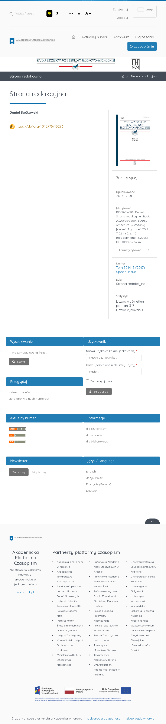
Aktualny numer (94, 36)
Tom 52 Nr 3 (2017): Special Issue (131, 269)
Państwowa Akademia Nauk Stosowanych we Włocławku (107, 581)
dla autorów (94, 435)
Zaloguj (122, 18)
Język (145, 11)
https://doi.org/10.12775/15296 (39, 126)
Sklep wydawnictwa (140, 718)
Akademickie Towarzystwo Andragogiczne (65, 576)
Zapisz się (18, 472)
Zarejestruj (120, 9)
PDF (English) (128, 178)
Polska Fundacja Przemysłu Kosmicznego (103, 615)
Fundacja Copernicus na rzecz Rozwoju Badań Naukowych (69, 591)
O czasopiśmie (142, 46)
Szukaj (21, 361)
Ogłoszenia (144, 36)
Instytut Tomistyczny (69, 635)
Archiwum (121, 36)
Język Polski (94, 478)
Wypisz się (39, 472)
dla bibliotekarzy (97, 441)
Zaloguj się (100, 391)
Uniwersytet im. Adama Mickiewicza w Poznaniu (107, 669)
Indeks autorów (19, 392)
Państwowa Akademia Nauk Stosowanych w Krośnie (107, 566)
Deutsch (92, 491)
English (91, 471)
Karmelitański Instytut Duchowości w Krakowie (70, 645)
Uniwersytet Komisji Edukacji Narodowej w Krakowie (143, 566)
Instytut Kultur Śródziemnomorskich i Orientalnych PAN (70, 625)
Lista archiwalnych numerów (29, 399)
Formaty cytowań (130, 250)
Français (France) (98, 484)
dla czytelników (96, 428)
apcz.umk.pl (25, 592)
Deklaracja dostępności (104, 718)
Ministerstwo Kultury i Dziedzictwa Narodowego (69, 659)
